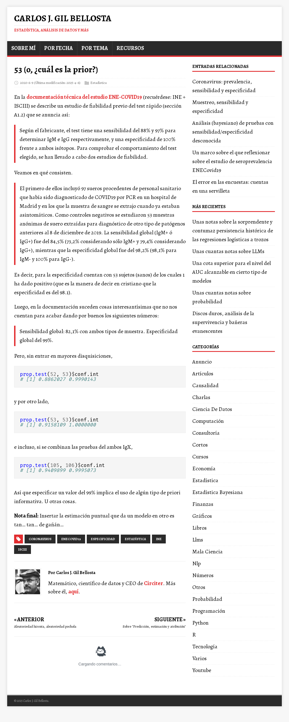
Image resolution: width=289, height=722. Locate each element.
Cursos (200, 456)
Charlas (201, 397)
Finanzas (202, 504)
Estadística (98, 82)
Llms (197, 539)
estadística (135, 539)
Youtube (201, 670)
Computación (208, 421)
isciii (22, 549)
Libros (199, 528)
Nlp (196, 563)
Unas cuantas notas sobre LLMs (228, 251)
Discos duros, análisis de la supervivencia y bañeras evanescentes (223, 322)
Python (200, 623)
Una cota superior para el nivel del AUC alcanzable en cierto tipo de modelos (231, 272)
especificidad (103, 539)
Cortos (200, 444)
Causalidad (205, 385)
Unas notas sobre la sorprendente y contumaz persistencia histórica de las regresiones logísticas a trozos (232, 230)
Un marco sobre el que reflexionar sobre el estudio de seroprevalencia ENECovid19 (232, 161)
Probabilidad (207, 599)
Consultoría (206, 433)
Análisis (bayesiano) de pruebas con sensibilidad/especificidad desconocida (233, 131)
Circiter (153, 583)
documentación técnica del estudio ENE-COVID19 (84, 97)
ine (159, 539)
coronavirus (40, 539)
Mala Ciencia (207, 551)
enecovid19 (71, 539)
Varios (199, 658)
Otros (198, 587)
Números (203, 575)
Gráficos (202, 516)
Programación (208, 611)
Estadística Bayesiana (217, 492)
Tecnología (204, 646)
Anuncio (202, 361)
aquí (73, 591)
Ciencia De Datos (212, 409)
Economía (204, 468)
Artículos (202, 373)
